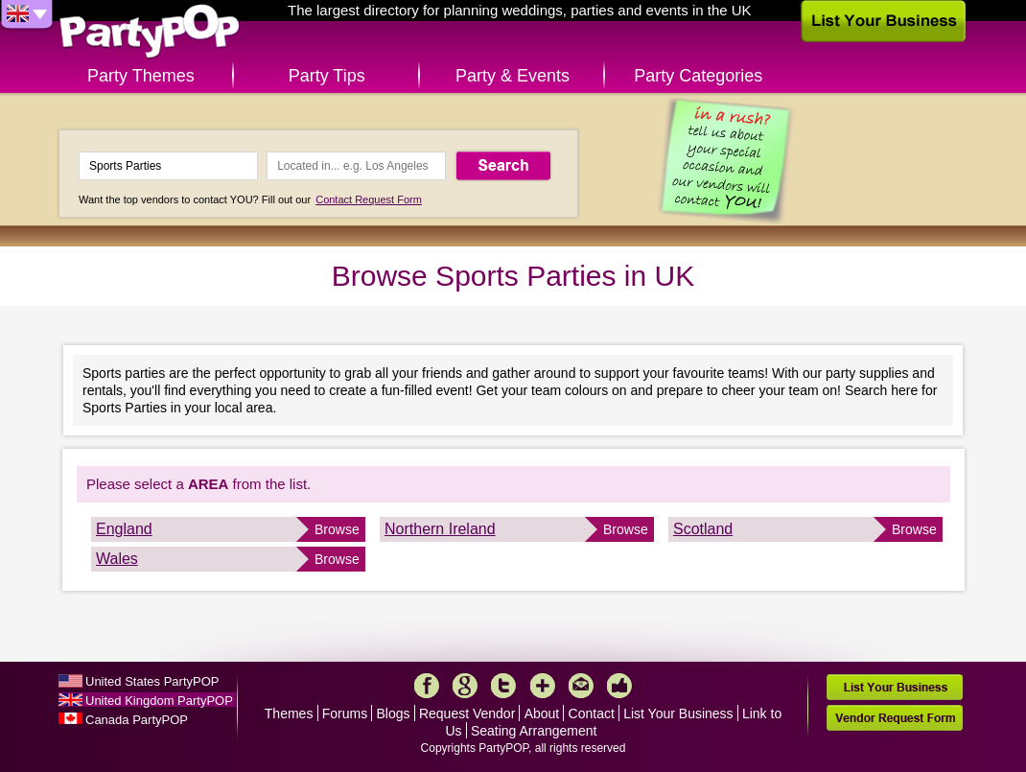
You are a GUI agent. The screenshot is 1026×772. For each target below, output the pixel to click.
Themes (289, 713)
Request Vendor (467, 713)
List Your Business (678, 713)
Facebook (426, 685)
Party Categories (698, 75)
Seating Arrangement (534, 730)
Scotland (703, 529)
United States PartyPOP (152, 681)
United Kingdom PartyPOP (159, 700)
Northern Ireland (440, 529)
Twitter (503, 685)
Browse (337, 529)
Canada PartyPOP (136, 720)
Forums (344, 713)
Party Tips (327, 75)
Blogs (393, 713)
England (124, 529)
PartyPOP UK (149, 32)
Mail (581, 685)
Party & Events (512, 75)
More (542, 685)
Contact (592, 713)
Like (619, 685)
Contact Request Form (368, 199)
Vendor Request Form (895, 718)
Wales (117, 558)
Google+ (465, 685)
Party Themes (141, 75)
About (542, 713)
